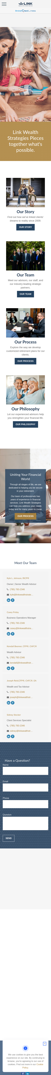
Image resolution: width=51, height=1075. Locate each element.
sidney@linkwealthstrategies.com (22, 731)
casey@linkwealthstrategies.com (22, 628)
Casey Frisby (13, 612)
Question (7, 815)
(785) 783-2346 (17, 589)
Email (5, 781)
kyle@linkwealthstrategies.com (22, 595)
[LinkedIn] (8, 600)
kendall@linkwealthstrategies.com (22, 663)
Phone (6, 798)
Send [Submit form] (9, 838)
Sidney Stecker (14, 714)
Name (6, 765)
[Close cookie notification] (45, 1043)
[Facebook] (12, 600)
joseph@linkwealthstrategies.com (22, 697)
